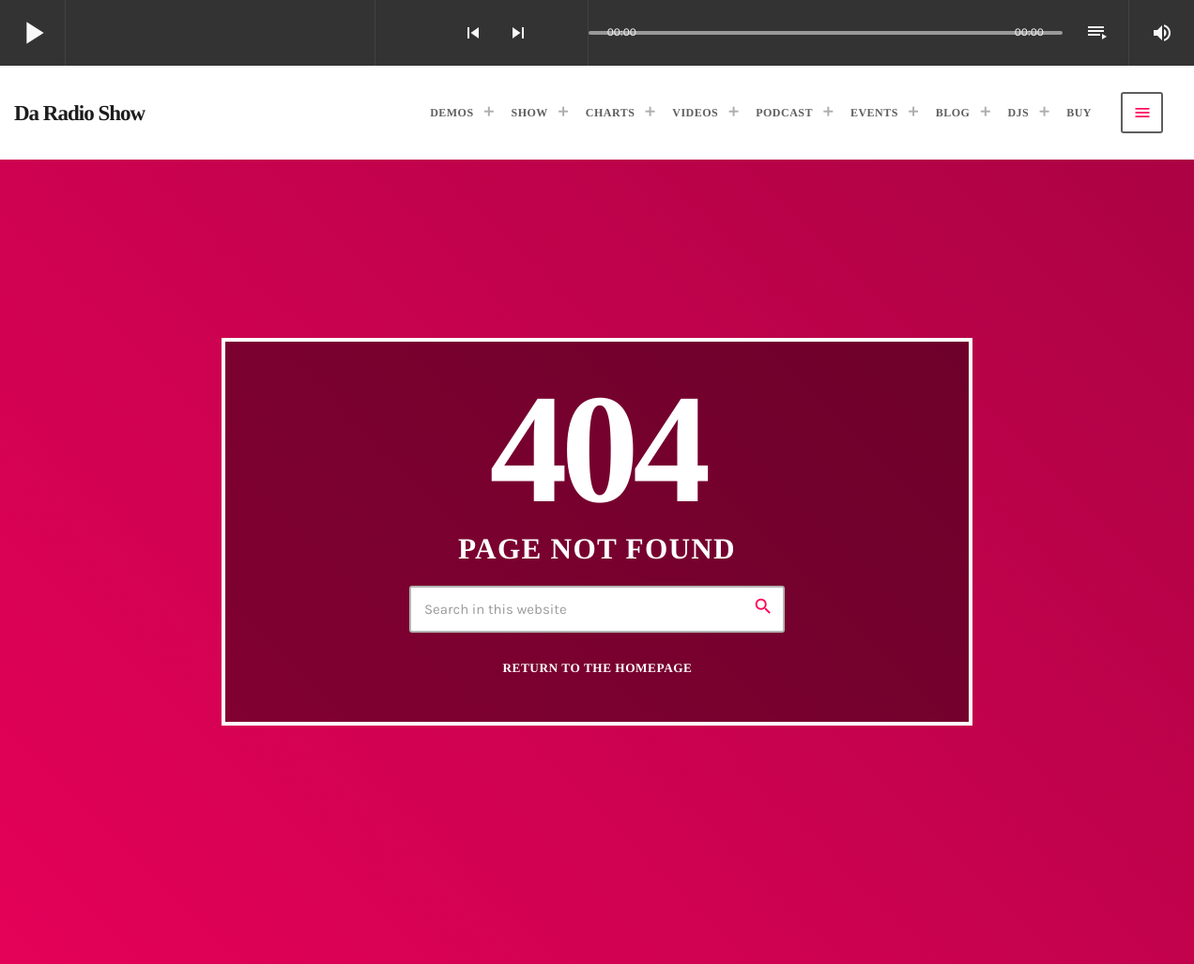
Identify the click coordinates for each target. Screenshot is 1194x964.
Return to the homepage (598, 668)
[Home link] (79, 113)
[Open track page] (569, 33)
